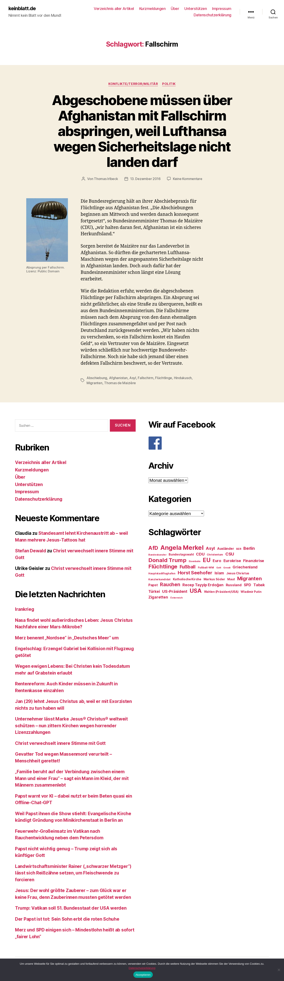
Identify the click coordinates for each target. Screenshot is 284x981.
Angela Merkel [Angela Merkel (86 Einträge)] (182, 547)
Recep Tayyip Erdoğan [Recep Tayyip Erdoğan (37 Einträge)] (202, 585)
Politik (169, 84)
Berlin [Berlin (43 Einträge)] (249, 548)
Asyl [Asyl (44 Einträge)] (210, 548)
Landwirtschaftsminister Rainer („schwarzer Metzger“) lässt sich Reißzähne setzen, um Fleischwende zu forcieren (73, 873)
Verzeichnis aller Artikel (114, 8)
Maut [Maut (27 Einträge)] (231, 579)
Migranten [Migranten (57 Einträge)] (249, 578)
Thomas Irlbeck (106, 179)
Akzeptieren (142, 974)
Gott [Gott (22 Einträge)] (218, 567)
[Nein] (279, 970)
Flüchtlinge (163, 378)
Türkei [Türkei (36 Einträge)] (154, 591)
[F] (208, 443)
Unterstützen (195, 8)
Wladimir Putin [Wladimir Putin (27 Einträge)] (251, 591)
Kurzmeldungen (152, 8)
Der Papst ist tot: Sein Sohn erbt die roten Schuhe (67, 919)
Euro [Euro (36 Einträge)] (217, 560)
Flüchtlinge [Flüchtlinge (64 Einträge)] (162, 566)
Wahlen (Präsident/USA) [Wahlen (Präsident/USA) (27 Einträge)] (221, 591)
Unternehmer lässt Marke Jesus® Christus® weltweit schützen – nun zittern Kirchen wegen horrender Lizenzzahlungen (71, 725)
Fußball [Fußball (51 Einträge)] (188, 566)
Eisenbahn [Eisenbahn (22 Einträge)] (195, 561)
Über (175, 8)
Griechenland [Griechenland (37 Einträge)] (245, 567)
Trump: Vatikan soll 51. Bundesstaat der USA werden (71, 908)
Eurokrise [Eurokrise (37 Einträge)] (232, 560)
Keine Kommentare (187, 179)
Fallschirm (145, 378)
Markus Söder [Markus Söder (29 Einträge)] (214, 579)
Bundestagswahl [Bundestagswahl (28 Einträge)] (181, 554)
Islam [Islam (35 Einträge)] (219, 573)
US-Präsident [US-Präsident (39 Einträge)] (174, 591)
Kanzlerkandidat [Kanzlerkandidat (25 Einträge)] (159, 579)
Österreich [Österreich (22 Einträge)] (176, 597)
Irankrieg (24, 609)
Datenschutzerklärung (212, 15)
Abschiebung (97, 378)
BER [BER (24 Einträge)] (238, 548)
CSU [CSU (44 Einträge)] (229, 554)
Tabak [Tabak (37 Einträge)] (259, 585)
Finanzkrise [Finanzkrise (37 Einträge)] (253, 560)
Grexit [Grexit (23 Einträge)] (226, 567)
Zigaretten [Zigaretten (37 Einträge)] (158, 597)
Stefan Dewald (30, 550)
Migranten (94, 383)
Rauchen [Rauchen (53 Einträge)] (170, 584)
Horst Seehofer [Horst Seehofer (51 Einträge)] (195, 572)
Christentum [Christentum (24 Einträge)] (215, 554)
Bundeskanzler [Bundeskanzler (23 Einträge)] (157, 554)
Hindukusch (183, 378)
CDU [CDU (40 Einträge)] (200, 554)
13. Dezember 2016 (145, 179)
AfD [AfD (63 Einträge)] (153, 548)
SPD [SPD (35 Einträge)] (247, 585)
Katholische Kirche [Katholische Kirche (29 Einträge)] (187, 579)
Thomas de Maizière (120, 383)
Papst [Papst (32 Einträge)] (153, 585)
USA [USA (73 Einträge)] (196, 590)
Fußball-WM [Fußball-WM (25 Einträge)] (206, 567)
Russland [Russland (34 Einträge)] (234, 585)
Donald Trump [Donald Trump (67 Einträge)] (167, 560)
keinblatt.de (22, 8)
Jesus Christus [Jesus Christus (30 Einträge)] (237, 573)
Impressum (221, 8)
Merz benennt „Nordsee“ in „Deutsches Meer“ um (67, 637)
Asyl (132, 378)
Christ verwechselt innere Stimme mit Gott (60, 743)
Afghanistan (118, 378)
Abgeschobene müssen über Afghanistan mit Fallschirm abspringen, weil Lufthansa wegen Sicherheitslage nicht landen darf (142, 131)
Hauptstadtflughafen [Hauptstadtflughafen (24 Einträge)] (161, 573)
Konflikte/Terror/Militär (133, 84)
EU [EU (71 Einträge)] (206, 560)
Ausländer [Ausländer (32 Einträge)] (225, 549)
